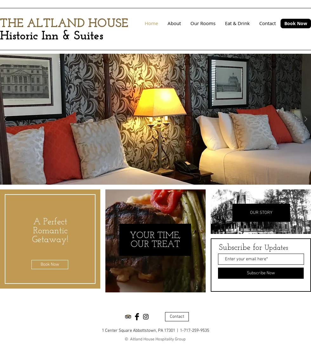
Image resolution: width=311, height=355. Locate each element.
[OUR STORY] (261, 213)
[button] (155, 119)
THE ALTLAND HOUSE (64, 24)
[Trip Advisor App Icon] (128, 316)
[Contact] (177, 316)
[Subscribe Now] (261, 273)
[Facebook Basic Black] (137, 316)
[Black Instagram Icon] (145, 316)
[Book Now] (296, 23)
